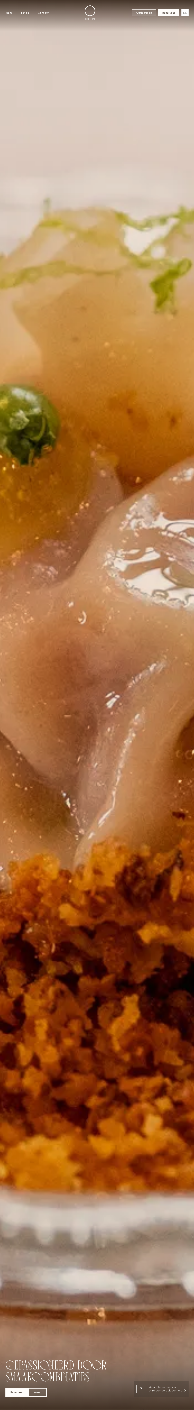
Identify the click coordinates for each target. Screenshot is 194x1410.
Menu (9, 12)
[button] (185, 12)
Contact (43, 12)
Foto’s (25, 12)
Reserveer (168, 12)
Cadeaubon (144, 12)
